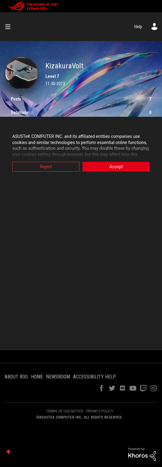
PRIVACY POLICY (99, 411)
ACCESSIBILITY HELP (94, 377)
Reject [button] (46, 166)
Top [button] (8, 452)
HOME (37, 377)
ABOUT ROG (16, 377)
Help (138, 26)
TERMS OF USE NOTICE (64, 411)
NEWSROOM (58, 377)
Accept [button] (116, 166)
